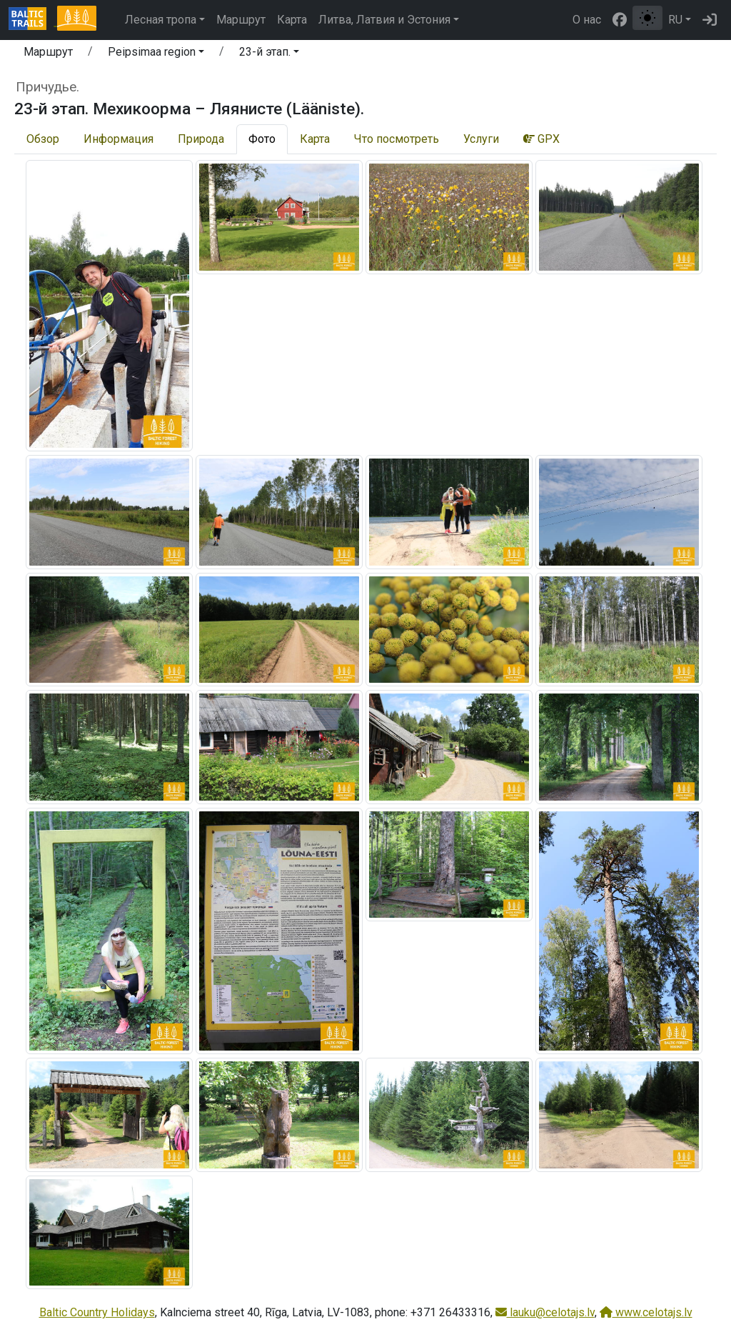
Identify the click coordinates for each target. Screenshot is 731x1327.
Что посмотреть (396, 139)
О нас (587, 19)
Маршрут (241, 19)
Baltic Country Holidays (97, 1312)
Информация (118, 139)
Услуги (481, 139)
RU (675, 19)
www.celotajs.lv (646, 1312)
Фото (262, 139)
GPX (541, 139)
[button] (156, 54)
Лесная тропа (160, 19)
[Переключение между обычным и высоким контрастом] (647, 18)
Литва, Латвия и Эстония (384, 19)
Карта (292, 19)
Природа (201, 139)
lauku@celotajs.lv (545, 1312)
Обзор (42, 139)
